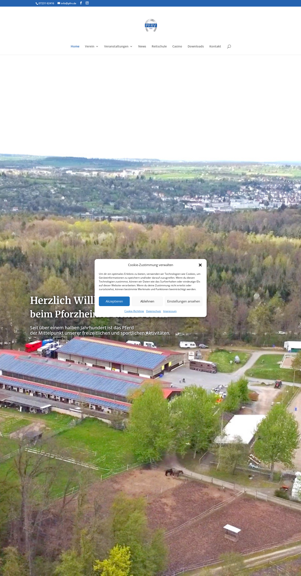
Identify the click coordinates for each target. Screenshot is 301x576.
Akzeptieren (114, 301)
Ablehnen (147, 301)
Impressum (170, 311)
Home (75, 46)
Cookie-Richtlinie (134, 311)
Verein (89, 46)
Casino (177, 46)
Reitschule (159, 46)
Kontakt (215, 46)
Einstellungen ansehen (183, 301)
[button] (200, 265)
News (142, 46)
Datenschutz (153, 311)
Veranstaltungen (116, 46)
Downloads (196, 46)
